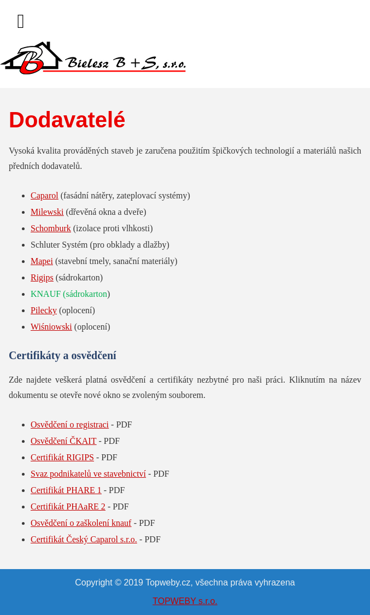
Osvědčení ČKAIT (63, 441)
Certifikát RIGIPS (62, 457)
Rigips (42, 277)
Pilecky (44, 310)
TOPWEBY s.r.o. (185, 601)
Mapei (42, 261)
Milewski (47, 211)
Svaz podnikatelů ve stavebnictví (88, 473)
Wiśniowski (51, 326)
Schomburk (51, 228)
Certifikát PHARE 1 (66, 490)
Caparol (44, 195)
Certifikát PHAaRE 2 (68, 506)
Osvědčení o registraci (70, 424)
